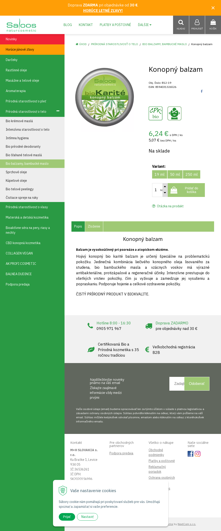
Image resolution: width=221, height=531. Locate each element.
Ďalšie (144, 25)
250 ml (192, 174)
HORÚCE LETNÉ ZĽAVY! (103, 10)
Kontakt (86, 25)
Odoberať (197, 384)
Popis (78, 227)
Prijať (67, 517)
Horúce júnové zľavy (20, 50)
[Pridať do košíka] (186, 190)
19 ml (160, 174)
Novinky (11, 39)
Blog (68, 25)
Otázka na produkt (168, 206)
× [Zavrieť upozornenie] (213, 8)
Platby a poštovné (115, 25)
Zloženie (94, 227)
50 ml (175, 174)
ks (161, 190)
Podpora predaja (121, 453)
